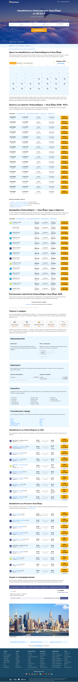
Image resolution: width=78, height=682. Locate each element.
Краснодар (6, 658)
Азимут (29, 660)
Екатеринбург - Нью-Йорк (18, 532)
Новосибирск (6, 660)
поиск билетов (38, 645)
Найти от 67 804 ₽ (64, 471)
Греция (17, 665)
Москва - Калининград (57, 660)
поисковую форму (31, 508)
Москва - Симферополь (57, 654)
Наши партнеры (67, 662)
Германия (18, 662)
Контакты (66, 654)
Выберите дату (29, 304)
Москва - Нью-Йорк (16, 514)
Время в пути (44, 113)
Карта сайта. (61, 679)
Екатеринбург (6, 662)
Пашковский (42, 663)
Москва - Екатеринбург (57, 663)
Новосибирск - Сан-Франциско (19, 464)
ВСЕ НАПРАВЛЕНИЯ (56, 667)
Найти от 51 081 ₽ (64, 564)
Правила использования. (55, 679)
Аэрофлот (30, 653)
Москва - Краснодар (56, 658)
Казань (5, 665)
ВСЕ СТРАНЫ (18, 667)
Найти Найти (64, 477)
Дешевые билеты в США (15, 206)
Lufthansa (30, 665)
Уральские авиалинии (32, 656)
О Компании (67, 653)
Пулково (42, 660)
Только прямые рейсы (28, 63)
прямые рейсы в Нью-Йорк (20, 205)
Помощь (66, 658)
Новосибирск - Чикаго (17, 459)
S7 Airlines (30, 654)
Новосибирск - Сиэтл (17, 484)
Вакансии (66, 663)
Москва (12, 418)
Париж (41, 425)
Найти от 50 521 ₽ (64, 440)
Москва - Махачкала (56, 665)
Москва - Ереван (55, 656)
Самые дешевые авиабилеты (33, 113)
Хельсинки (42, 418)
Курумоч (42, 665)
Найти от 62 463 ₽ (64, 484)
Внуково (42, 656)
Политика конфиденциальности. (45, 679)
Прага (11, 420)
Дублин (41, 422)
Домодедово (42, 653)
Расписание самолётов (14, 49)
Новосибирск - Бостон (17, 471)
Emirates (30, 662)
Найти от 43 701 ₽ (64, 532)
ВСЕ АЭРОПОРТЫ (43, 667)
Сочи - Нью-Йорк (16, 570)
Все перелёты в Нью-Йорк (36, 642)
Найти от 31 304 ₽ (64, 526)
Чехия (17, 663)
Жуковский (42, 658)
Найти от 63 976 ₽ (64, 465)
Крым (17, 653)
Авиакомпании (31, 49)
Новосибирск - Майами (17, 453)
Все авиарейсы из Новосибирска (17, 642)
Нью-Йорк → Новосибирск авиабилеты (19, 202)
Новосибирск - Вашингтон (18, 478)
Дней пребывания (45, 218)
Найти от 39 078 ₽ (64, 520)
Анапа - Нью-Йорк (16, 558)
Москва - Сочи (55, 653)
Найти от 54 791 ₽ (64, 452)
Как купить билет (68, 667)
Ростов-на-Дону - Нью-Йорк (18, 539)
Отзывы (66, 660)
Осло (41, 423)
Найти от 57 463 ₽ (64, 446)
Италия (17, 658)
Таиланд (17, 656)
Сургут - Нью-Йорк (16, 564)
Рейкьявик (12, 422)
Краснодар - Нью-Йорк (17, 526)
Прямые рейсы (51, 113)
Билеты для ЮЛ (65, 1)
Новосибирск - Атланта (17, 490)
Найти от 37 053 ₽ (64, 513)
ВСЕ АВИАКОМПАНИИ (32, 667)
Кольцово (42, 662)
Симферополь (7, 656)
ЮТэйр (29, 658)
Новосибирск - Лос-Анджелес (19, 446)
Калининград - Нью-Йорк (18, 551)
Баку (41, 420)
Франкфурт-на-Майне (15, 423)
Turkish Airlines (31, 663)
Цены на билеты (23, 49)
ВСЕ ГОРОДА (6, 667)
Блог (65, 665)
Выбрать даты (64, 598)
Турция (17, 654)
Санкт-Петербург (14, 425)
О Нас (58, 1)
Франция (18, 660)
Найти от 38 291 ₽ (64, 570)
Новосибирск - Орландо (17, 496)
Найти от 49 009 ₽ (64, 551)
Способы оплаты (67, 656)
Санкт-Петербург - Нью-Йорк (19, 520)
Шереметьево (43, 654)
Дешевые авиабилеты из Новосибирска (19, 203)
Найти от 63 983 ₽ (64, 459)
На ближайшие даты (20, 113)
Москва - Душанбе (56, 662)
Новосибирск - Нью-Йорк (15, 598)
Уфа (4, 663)
